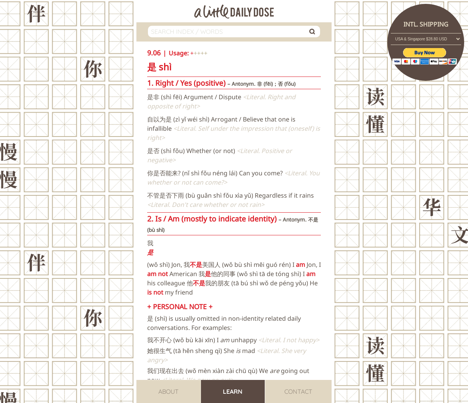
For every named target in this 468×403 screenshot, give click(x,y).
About (168, 391)
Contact (298, 391)
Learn (232, 391)
